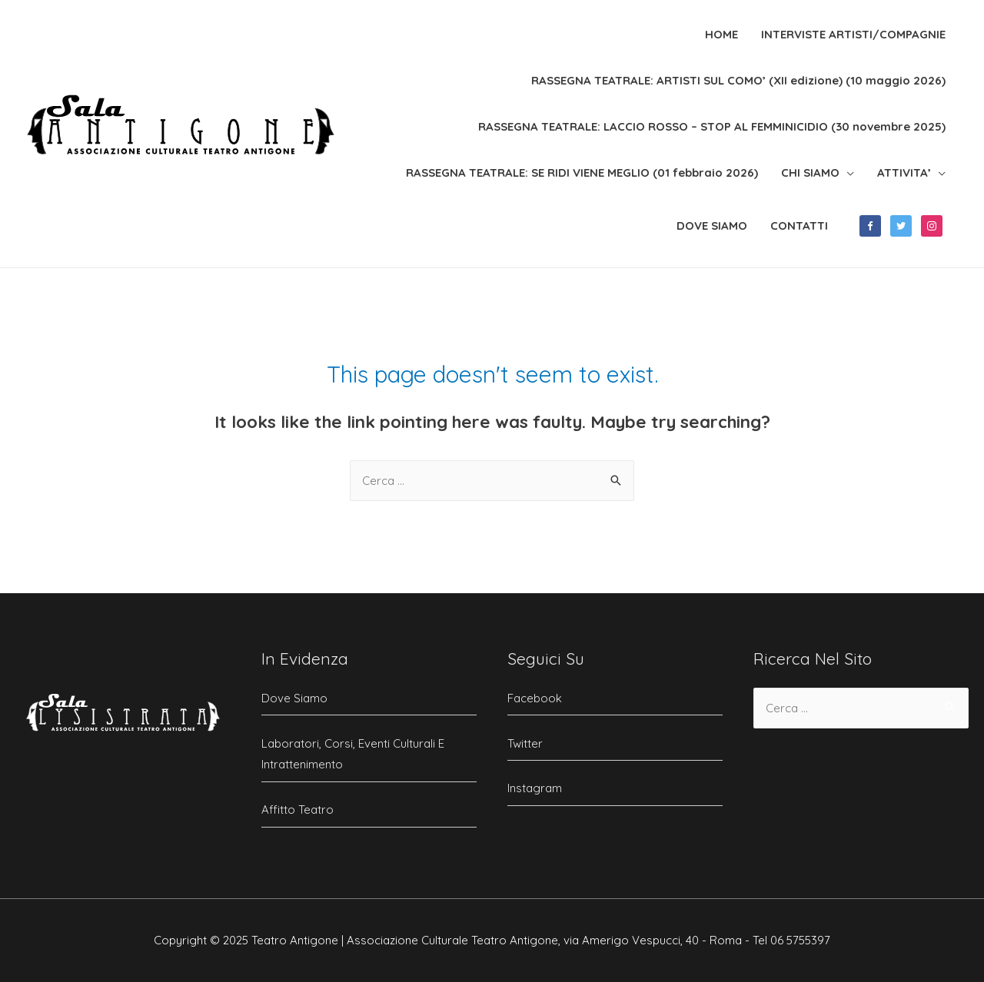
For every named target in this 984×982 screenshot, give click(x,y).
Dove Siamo (294, 698)
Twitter (525, 743)
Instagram (534, 788)
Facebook (534, 698)
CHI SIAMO (810, 172)
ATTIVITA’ (904, 172)
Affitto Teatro (297, 809)
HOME (721, 34)
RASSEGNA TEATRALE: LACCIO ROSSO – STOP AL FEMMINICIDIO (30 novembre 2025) (712, 126)
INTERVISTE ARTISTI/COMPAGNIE (853, 34)
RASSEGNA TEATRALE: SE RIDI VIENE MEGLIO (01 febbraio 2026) (582, 172)
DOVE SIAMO (711, 225)
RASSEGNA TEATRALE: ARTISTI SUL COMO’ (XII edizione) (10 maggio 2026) (738, 80)
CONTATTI (799, 225)
